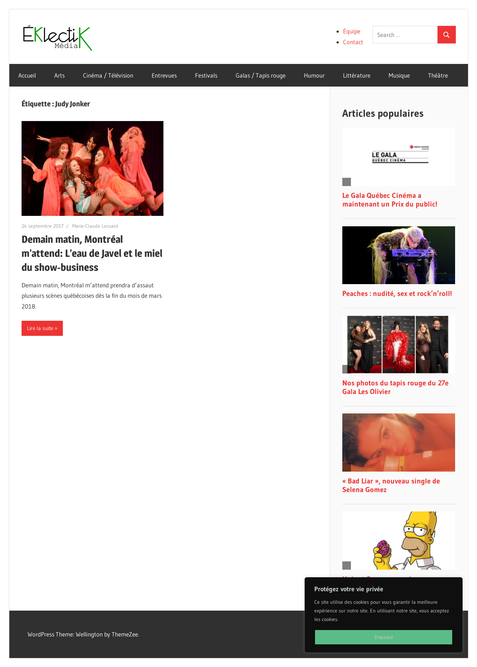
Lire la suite (40, 328)
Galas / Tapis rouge (261, 75)
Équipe (351, 31)
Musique (399, 75)
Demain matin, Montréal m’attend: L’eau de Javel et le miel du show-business (92, 253)
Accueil (27, 75)
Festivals (206, 75)
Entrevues (164, 75)
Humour (314, 75)
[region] (384, 615)
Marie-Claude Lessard (95, 226)
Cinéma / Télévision (108, 75)
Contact (353, 42)
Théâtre (438, 75)
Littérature (356, 75)
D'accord (384, 637)
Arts (59, 75)
